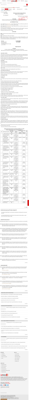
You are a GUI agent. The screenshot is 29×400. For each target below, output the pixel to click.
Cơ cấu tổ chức (4, 283)
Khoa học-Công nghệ (8, 283)
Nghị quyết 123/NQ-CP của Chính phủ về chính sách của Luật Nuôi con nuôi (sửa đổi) (14, 221)
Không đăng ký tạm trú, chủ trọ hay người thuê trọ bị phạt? (8, 311)
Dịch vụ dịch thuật (17, 358)
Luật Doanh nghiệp (8, 398)
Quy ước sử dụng (3, 367)
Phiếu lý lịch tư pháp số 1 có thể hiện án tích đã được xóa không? (9, 296)
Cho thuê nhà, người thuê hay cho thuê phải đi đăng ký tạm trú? (9, 313)
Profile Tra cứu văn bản (4, 356)
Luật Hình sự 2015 (16, 398)
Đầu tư (3, 274)
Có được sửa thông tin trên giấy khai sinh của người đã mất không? (9, 298)
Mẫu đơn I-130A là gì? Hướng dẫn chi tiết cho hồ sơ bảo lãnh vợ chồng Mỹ (16, 307)
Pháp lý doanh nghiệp (17, 356)
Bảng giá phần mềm (3, 364)
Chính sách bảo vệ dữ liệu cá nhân (5, 370)
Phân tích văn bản (17, 355)
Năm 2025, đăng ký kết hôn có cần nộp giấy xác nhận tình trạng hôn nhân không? (11, 294)
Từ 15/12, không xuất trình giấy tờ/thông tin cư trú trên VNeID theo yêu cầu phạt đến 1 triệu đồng (13, 326)
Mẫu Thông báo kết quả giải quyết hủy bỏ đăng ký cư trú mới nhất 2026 (10, 328)
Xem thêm (26, 262)
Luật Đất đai (12, 398)
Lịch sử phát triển (3, 355)
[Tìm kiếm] (27, 4)
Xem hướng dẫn (17, 7)
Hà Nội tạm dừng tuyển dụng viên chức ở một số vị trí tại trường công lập (10, 344)
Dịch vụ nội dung (17, 359)
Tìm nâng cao (26, 6)
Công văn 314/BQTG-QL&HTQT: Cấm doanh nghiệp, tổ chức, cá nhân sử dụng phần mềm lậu (13, 342)
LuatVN (25, 207)
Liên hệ (2, 358)
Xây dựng (9, 274)
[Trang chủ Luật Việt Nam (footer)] (14, 375)
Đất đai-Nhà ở (5, 274)
